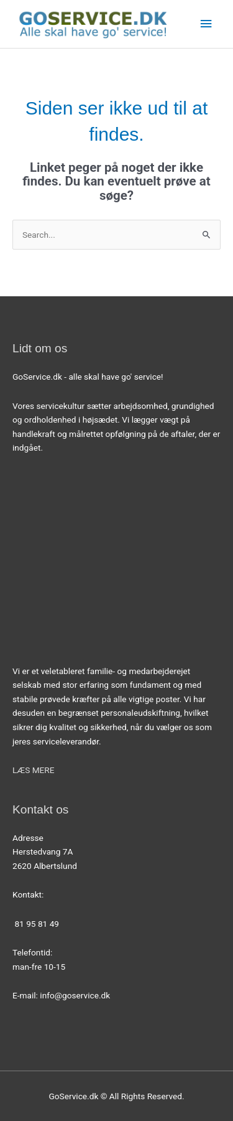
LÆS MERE (33, 770)
